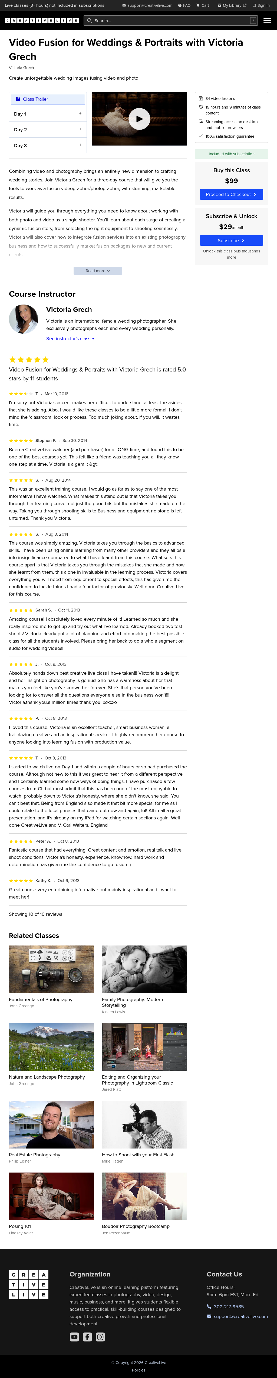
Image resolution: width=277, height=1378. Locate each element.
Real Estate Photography (34, 1154)
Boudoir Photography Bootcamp (136, 1226)
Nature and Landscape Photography (47, 1076)
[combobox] (171, 20)
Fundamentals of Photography (40, 999)
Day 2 (20, 129)
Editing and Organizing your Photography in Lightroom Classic (137, 1079)
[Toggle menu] (267, 20)
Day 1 (20, 113)
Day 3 (20, 145)
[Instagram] (100, 1337)
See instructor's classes (70, 338)
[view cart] (204, 5)
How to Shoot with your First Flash (138, 1154)
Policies (138, 1370)
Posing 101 (20, 1226)
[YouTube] (74, 1337)
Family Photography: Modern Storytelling (132, 1002)
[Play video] (139, 119)
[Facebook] (87, 1337)
